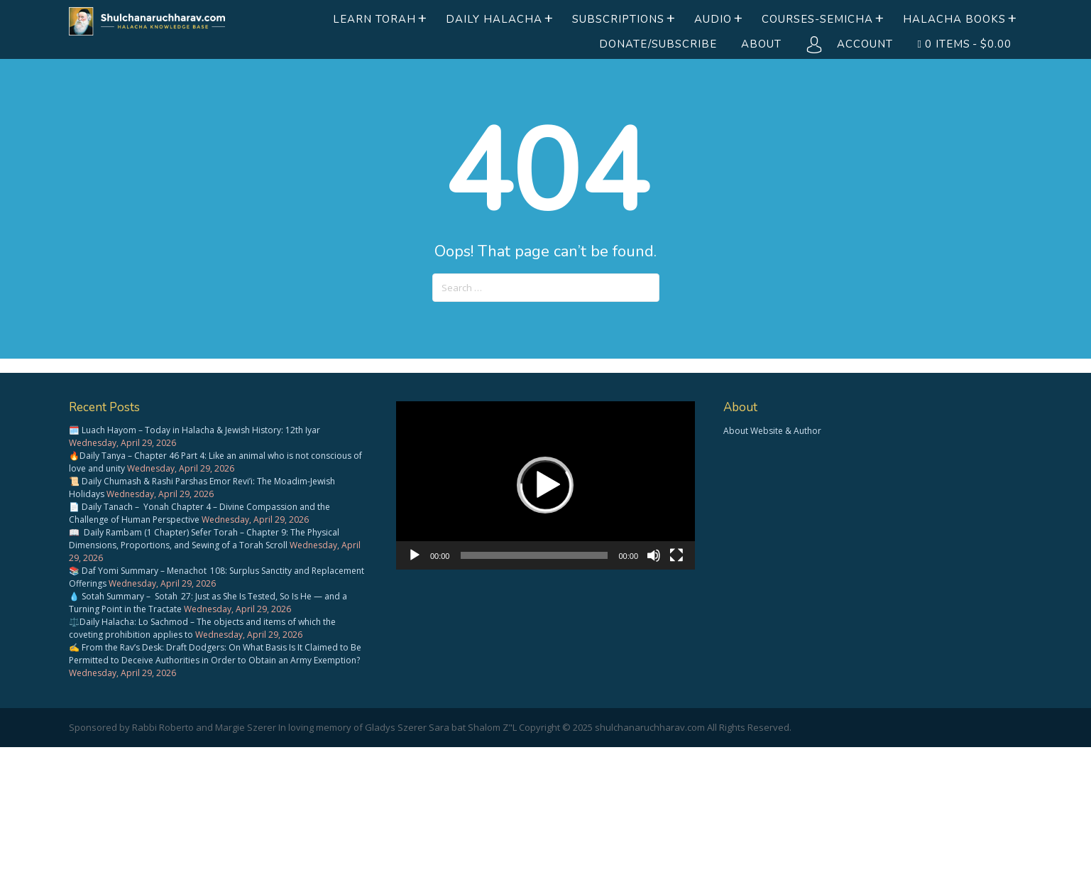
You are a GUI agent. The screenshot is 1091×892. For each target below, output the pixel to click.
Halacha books (954, 19)
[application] (545, 485)
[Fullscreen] (676, 555)
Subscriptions (618, 19)
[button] (545, 485)
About (761, 44)
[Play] (414, 555)
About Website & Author (772, 431)
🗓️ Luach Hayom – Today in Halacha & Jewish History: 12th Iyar (194, 430)
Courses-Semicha (817, 19)
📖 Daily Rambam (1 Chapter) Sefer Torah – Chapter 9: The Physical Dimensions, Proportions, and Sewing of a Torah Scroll (204, 538)
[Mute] (654, 555)
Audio (713, 19)
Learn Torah (374, 19)
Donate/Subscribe (658, 44)
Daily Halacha (494, 19)
